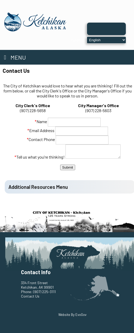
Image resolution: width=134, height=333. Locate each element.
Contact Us (30, 296)
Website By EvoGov (72, 315)
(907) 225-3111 (44, 291)
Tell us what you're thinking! (38, 156)
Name (41, 121)
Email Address (40, 130)
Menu (15, 57)
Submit (67, 167)
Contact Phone (41, 139)
